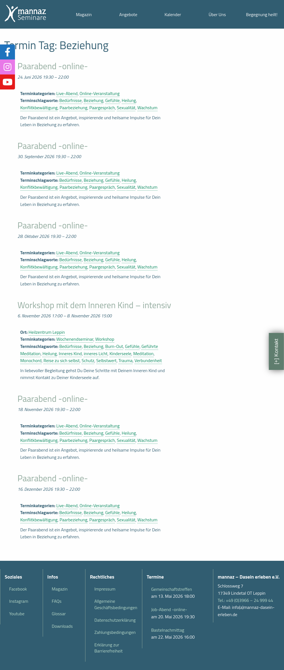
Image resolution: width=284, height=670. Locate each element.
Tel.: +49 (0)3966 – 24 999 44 (245, 600)
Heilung (129, 100)
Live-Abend (67, 93)
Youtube (16, 613)
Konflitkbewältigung (39, 107)
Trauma (125, 360)
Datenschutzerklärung (115, 620)
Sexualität (126, 107)
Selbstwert (106, 360)
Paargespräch (102, 107)
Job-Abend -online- (169, 609)
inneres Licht (96, 353)
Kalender (172, 14)
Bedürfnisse (70, 100)
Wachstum (147, 107)
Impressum (104, 589)
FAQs (57, 601)
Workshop (104, 339)
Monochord (31, 360)
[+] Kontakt (276, 351)
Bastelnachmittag (167, 630)
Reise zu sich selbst (62, 360)
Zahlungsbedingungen (115, 632)
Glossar (59, 613)
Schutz (88, 360)
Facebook (18, 589)
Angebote (128, 14)
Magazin (84, 14)
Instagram (18, 601)
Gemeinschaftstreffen (171, 589)
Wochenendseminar (74, 339)
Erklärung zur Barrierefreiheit (108, 647)
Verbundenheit (148, 360)
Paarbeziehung (73, 107)
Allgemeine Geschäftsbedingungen (115, 604)
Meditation (143, 353)
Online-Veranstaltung (100, 93)
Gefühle (112, 100)
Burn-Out (114, 346)
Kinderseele (120, 353)
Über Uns (217, 14)
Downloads (62, 626)
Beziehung (93, 100)
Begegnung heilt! (261, 14)
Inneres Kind (70, 353)
